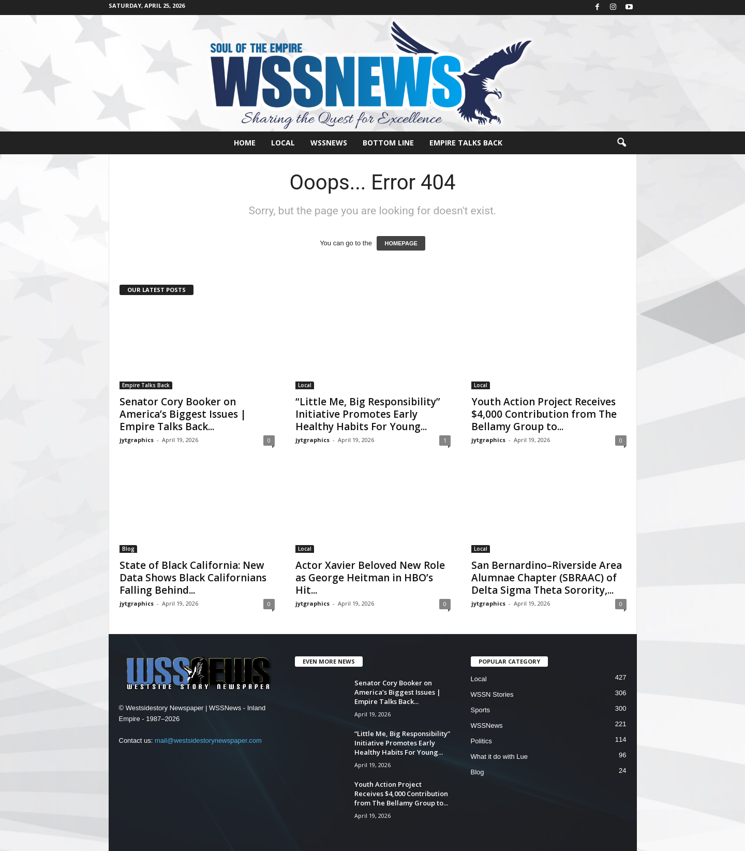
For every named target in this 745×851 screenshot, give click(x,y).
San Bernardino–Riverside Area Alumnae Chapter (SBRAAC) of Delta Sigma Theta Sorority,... (546, 578)
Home (245, 143)
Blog (128, 548)
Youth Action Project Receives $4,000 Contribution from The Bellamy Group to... (544, 414)
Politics (481, 741)
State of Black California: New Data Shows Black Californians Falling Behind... (193, 578)
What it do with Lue (499, 756)
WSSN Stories (492, 694)
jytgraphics (137, 440)
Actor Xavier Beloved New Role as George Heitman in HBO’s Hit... (370, 578)
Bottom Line (388, 143)
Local (283, 143)
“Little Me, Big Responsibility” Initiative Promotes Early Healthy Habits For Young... (367, 414)
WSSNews (328, 143)
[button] (621, 142)
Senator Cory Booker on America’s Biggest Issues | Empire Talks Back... (183, 414)
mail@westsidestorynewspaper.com (208, 740)
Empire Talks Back (465, 143)
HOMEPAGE (400, 243)
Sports (480, 710)
